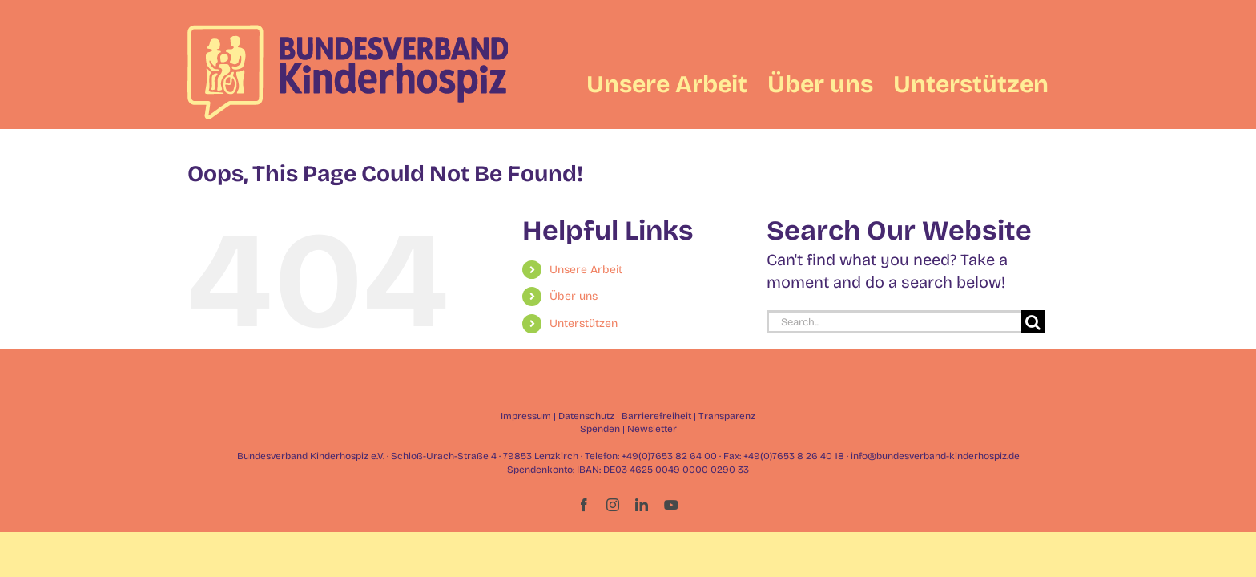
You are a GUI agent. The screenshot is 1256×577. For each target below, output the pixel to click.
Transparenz (726, 416)
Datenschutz (586, 416)
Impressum (526, 416)
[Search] (1033, 321)
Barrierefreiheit (656, 416)
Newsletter (652, 428)
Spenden (600, 428)
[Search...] (894, 321)
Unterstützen (584, 323)
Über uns (574, 296)
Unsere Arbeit (586, 269)
